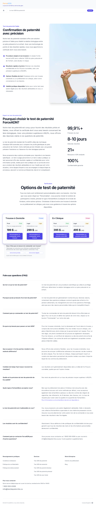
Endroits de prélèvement (72, 460)
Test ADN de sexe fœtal (41, 475)
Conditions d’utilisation (9, 460)
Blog (66, 464)
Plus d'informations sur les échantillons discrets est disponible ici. (60, 400)
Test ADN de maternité (40, 464)
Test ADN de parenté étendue (42, 468)
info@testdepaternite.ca (13, 489)
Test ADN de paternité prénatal (43, 471)
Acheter (90, 10)
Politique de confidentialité (10, 464)
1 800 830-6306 (9, 486)
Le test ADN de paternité (17, 10)
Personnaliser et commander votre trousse (14, 236)
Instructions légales (34, 252)
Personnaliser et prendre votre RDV (61, 235)
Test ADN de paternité (40, 460)
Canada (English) (86, 503)
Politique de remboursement (11, 468)
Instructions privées (15, 252)
